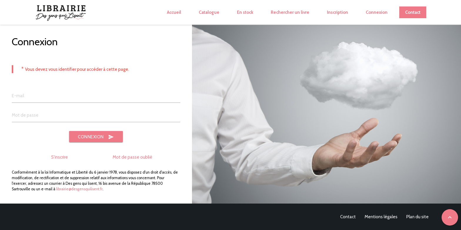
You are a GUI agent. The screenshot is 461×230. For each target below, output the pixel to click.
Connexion (96, 137)
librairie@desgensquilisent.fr (79, 189)
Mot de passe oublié (132, 157)
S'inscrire (59, 157)
